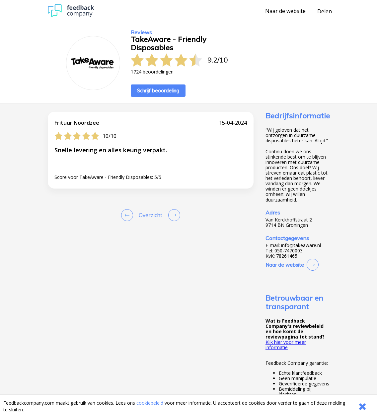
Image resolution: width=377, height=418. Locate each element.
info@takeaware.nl (301, 245)
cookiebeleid (149, 403)
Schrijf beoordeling (158, 90)
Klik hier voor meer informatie (285, 344)
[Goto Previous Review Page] (128, 215)
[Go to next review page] (173, 215)
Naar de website (285, 11)
